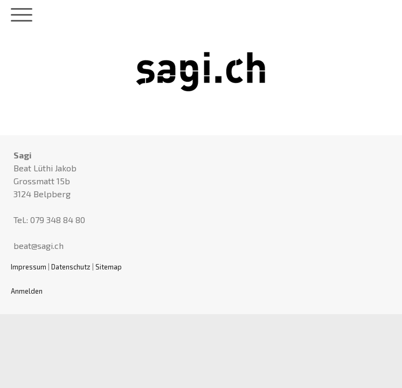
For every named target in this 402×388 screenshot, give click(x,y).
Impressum (28, 266)
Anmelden (27, 291)
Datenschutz (71, 266)
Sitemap (108, 266)
